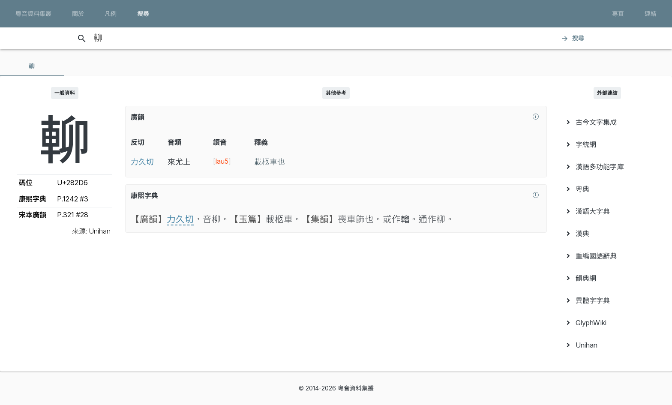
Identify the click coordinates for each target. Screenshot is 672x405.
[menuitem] (607, 122)
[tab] (32, 66)
